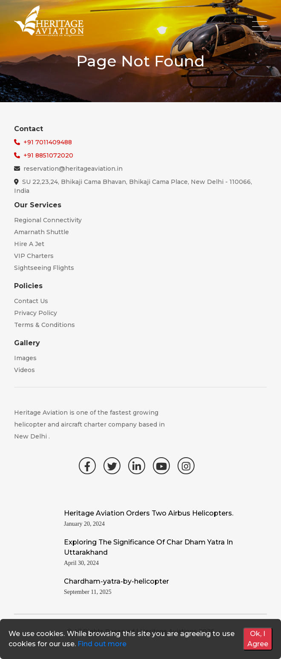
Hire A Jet (29, 244)
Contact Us (31, 301)
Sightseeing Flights (44, 268)
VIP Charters (34, 256)
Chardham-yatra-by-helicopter (116, 581)
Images (25, 358)
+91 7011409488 (47, 142)
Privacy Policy (35, 313)
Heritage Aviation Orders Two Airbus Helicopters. (148, 513)
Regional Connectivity (48, 220)
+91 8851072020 (48, 155)
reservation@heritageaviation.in (73, 168)
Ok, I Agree (257, 639)
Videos (24, 370)
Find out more (101, 644)
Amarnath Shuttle (41, 232)
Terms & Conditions (44, 325)
